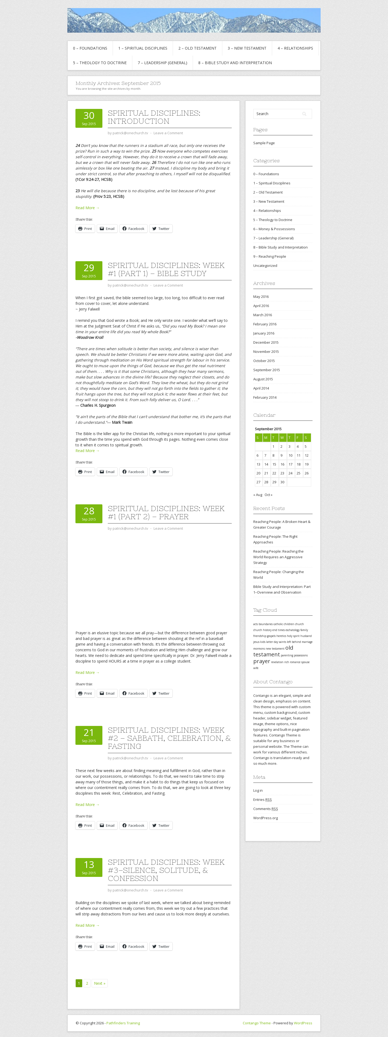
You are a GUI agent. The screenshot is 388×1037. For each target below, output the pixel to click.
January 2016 (263, 333)
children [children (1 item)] (289, 624)
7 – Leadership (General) (162, 62)
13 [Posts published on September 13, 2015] (258, 464)
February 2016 (264, 324)
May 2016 (261, 296)
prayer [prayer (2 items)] (261, 661)
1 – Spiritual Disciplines (142, 48)
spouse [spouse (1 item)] (305, 662)
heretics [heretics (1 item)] (281, 636)
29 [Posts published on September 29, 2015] (274, 482)
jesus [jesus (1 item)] (256, 642)
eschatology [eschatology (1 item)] (293, 630)
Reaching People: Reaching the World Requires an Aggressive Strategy (278, 557)
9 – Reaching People (269, 256)
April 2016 (261, 305)
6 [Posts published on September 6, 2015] (257, 455)
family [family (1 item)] (304, 630)
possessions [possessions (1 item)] (301, 655)
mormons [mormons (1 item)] (259, 648)
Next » (99, 983)
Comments (265, 808)
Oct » (268, 494)
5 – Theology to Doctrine (100, 62)
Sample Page (264, 142)
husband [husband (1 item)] (306, 636)
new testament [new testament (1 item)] (275, 648)
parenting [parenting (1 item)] (287, 655)
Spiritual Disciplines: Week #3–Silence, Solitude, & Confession (166, 870)
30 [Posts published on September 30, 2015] (282, 482)
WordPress (303, 1023)
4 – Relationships (295, 48)
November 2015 (266, 351)
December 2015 (266, 342)
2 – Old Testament (197, 48)
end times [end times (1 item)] (278, 630)
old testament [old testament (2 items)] (273, 651)
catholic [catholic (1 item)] (278, 624)
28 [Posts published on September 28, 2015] (266, 482)
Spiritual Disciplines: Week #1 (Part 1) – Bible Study (166, 269)
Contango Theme (257, 1023)
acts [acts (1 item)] (255, 624)
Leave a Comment (168, 132)
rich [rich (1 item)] (286, 662)
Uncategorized (265, 265)
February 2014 (264, 397)
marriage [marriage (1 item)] (307, 642)
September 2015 (266, 369)
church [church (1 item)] (299, 624)
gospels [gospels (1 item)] (271, 636)
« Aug (257, 494)
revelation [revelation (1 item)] (277, 662)
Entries (262, 799)
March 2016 (262, 314)
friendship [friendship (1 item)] (259, 636)
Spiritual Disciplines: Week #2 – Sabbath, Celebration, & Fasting (169, 738)
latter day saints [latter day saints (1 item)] (276, 642)
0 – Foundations (90, 48)
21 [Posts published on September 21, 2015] (266, 473)
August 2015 (263, 379)
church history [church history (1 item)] (262, 630)
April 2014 (261, 388)
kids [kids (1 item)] (262, 642)
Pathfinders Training (123, 1023)
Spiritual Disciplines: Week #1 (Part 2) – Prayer (166, 512)
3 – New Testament (247, 48)
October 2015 (264, 360)
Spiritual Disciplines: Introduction (154, 117)
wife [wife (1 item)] (255, 668)
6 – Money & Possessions (274, 228)
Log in (258, 790)
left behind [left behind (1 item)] (294, 642)
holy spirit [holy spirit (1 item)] (293, 636)
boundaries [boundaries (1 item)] (266, 624)
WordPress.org (265, 817)
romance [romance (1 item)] (295, 662)
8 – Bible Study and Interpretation (235, 62)
